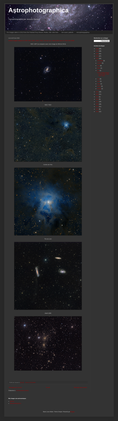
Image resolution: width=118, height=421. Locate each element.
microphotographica (82, 32)
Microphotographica (15, 403)
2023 (97, 56)
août (98, 65)
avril (98, 81)
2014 (97, 109)
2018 (97, 99)
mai (98, 79)
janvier (99, 88)
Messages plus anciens (80, 387)
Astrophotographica (38, 10)
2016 (97, 104)
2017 (97, 101)
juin (98, 70)
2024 (97, 53)
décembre (100, 60)
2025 (97, 51)
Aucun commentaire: (30, 382)
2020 (97, 94)
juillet (99, 68)
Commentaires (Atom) (22, 390)
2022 (97, 58)
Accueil (48, 387)
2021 (97, 92)
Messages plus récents (15, 387)
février (99, 86)
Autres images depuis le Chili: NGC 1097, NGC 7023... (103, 74)
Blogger (72, 411)
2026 (97, 48)
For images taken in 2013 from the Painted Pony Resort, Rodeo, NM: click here (32, 32)
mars (98, 84)
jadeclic (12, 401)
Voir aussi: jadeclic (67, 32)
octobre (99, 63)
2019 (97, 97)
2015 (97, 106)
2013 (97, 111)
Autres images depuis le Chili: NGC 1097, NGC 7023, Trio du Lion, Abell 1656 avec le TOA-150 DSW (41, 40)
